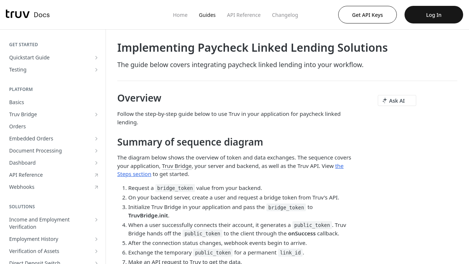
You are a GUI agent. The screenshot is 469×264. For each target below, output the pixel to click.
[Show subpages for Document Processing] (96, 151)
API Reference (244, 14)
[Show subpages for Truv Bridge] (96, 114)
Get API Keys (367, 14)
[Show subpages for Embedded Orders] (96, 139)
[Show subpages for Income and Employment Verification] (96, 220)
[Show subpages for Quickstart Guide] (96, 57)
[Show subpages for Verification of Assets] (96, 251)
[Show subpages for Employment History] (96, 239)
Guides (207, 14)
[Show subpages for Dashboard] (96, 163)
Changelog (285, 14)
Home (180, 14)
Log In (434, 14)
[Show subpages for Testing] (96, 70)
